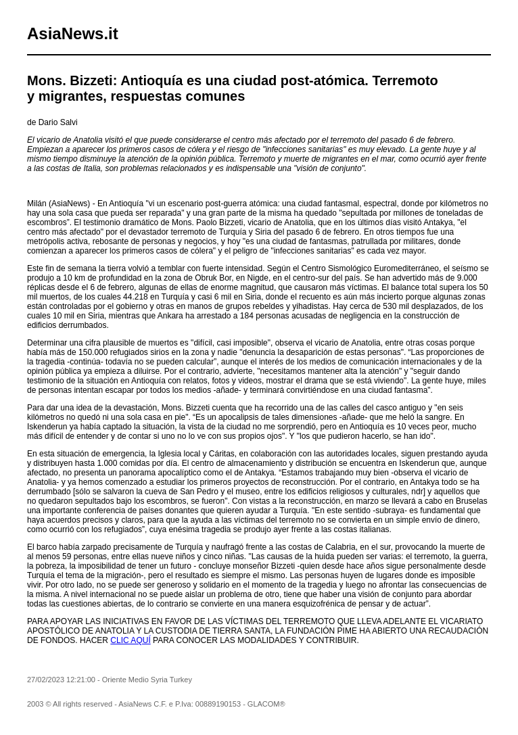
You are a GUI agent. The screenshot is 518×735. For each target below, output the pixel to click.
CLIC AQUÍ (130, 640)
